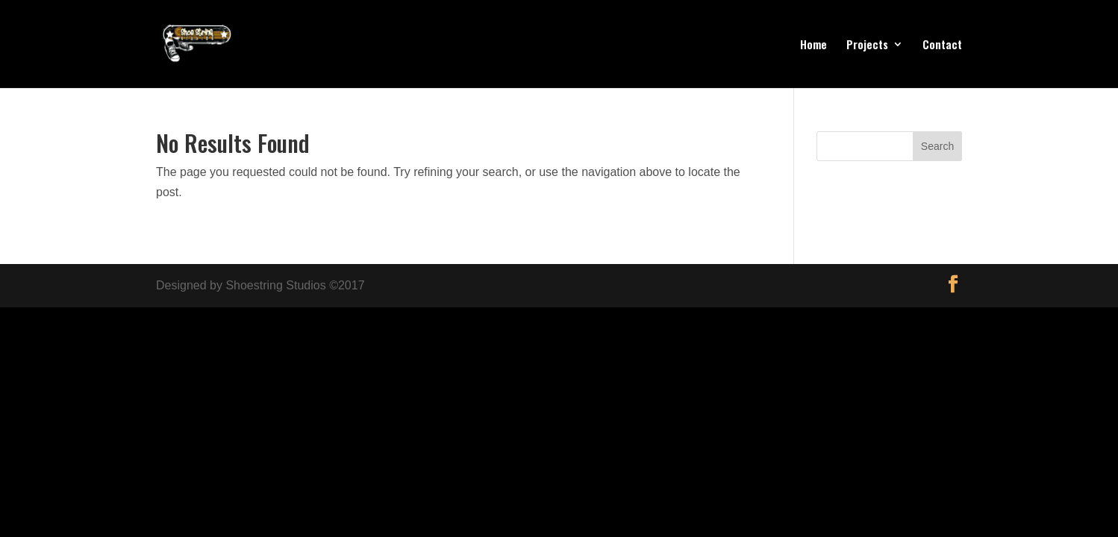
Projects (867, 45)
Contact (942, 45)
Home (813, 45)
